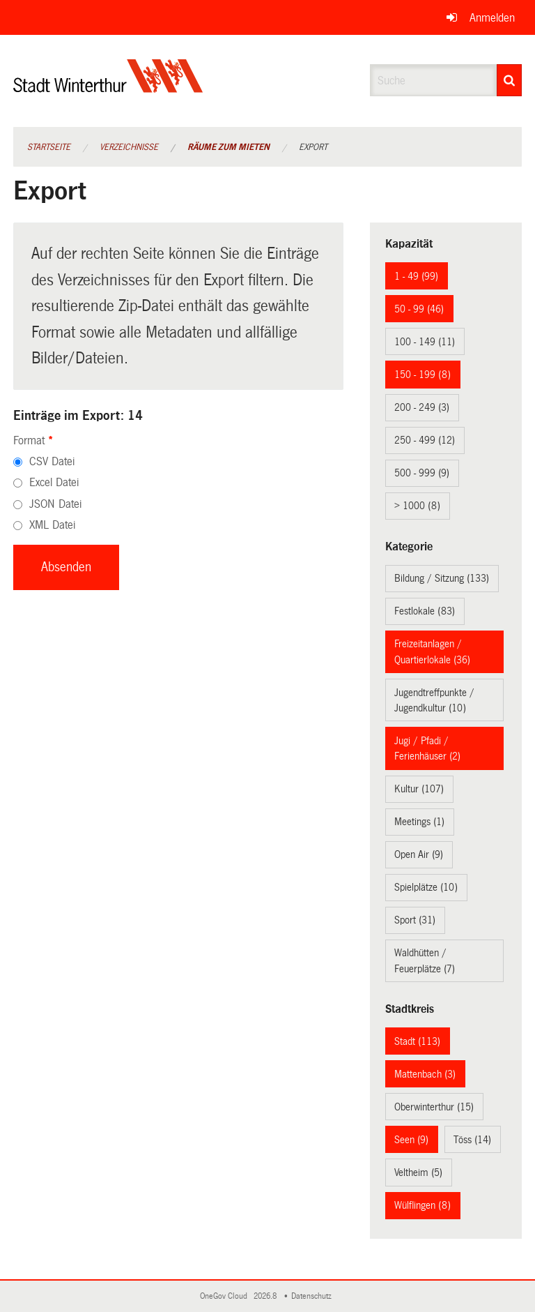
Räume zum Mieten (228, 147)
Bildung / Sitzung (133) (441, 578)
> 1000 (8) (417, 505)
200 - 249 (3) (421, 407)
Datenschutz (313, 1296)
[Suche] (509, 80)
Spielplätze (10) (426, 887)
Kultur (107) (419, 788)
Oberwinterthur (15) (434, 1107)
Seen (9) (411, 1139)
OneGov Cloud (225, 1296)
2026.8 (266, 1296)
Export (313, 147)
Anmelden (492, 18)
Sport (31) (414, 920)
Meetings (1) (419, 821)
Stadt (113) (417, 1041)
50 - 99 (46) (419, 309)
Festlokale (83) (424, 611)
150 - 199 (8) (422, 374)
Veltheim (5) (418, 1172)
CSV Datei (52, 461)
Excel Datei (54, 482)
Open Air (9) (418, 854)
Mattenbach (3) (425, 1074)
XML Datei (52, 525)
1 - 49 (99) (416, 276)
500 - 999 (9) (421, 472)
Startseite (48, 147)
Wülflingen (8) (422, 1205)
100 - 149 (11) (424, 341)
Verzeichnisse (129, 147)
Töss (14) (472, 1139)
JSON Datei (55, 504)
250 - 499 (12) (424, 440)
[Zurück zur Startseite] (108, 87)
